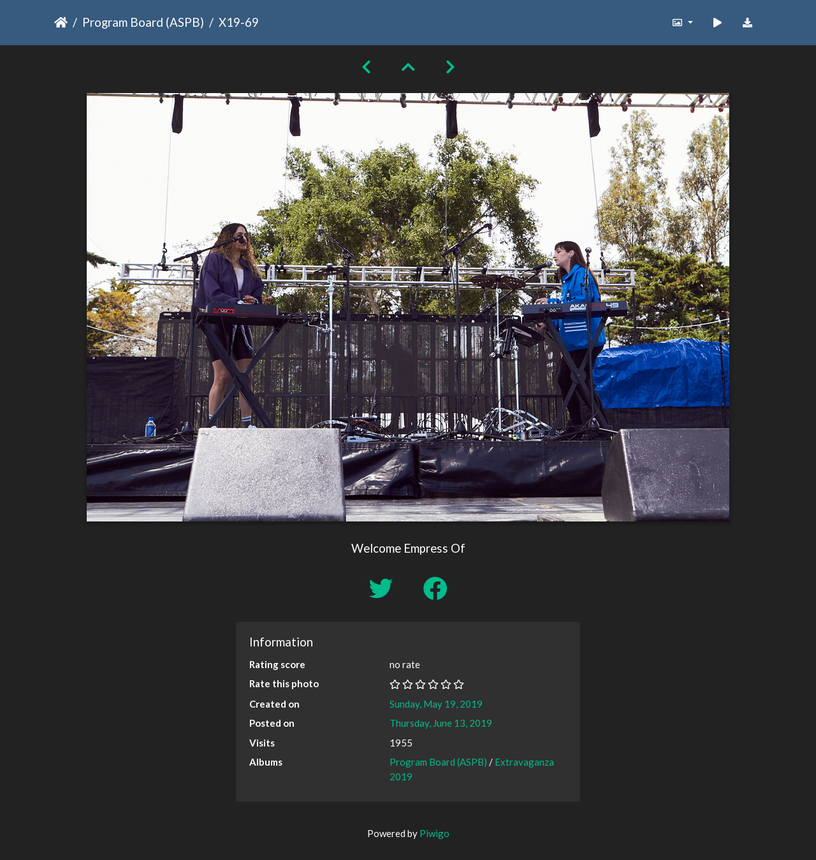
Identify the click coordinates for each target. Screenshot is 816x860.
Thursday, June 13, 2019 (441, 723)
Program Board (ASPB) (143, 22)
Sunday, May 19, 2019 (436, 704)
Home (61, 22)
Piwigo (434, 833)
